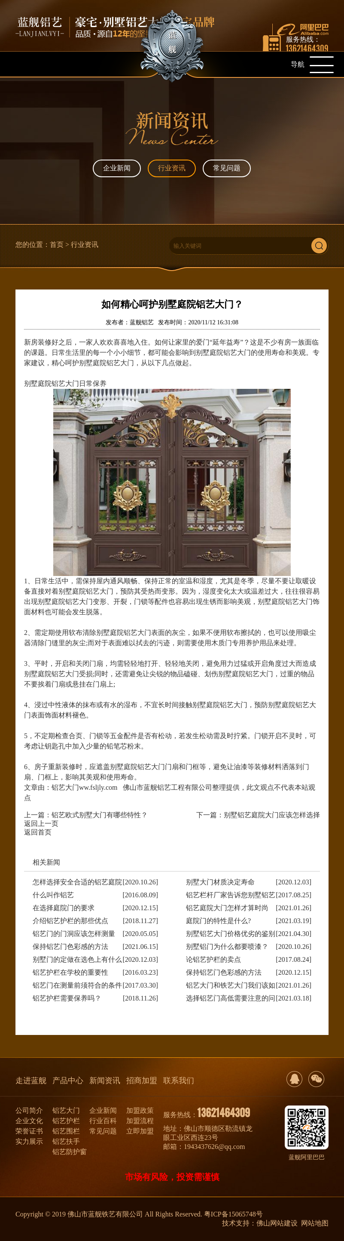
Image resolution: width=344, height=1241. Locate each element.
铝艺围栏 (66, 1131)
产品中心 (67, 1080)
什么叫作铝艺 (53, 895)
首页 (57, 244)
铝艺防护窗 (69, 1151)
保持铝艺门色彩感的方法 (70, 946)
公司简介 (29, 1110)
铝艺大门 (66, 1110)
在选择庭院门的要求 (63, 908)
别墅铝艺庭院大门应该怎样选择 (272, 815)
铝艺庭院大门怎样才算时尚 (227, 908)
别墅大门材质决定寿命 (220, 882)
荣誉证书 (29, 1131)
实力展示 (29, 1141)
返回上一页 (41, 823)
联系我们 (178, 1080)
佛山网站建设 (277, 1223)
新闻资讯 (104, 1080)
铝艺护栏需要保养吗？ (67, 998)
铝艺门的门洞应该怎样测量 (74, 933)
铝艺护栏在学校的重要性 (70, 972)
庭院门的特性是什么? (218, 920)
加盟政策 (140, 1110)
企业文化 (29, 1120)
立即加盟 (140, 1131)
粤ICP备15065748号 (233, 1214)
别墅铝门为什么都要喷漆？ (227, 946)
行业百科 (103, 1120)
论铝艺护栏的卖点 (213, 959)
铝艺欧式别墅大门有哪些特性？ (100, 815)
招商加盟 (141, 1080)
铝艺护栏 (66, 1120)
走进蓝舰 (30, 1080)
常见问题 (226, 168)
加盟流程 (140, 1120)
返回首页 (38, 832)
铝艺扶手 (66, 1141)
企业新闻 (117, 168)
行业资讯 (172, 168)
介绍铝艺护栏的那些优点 (70, 920)
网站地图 (315, 1223)
